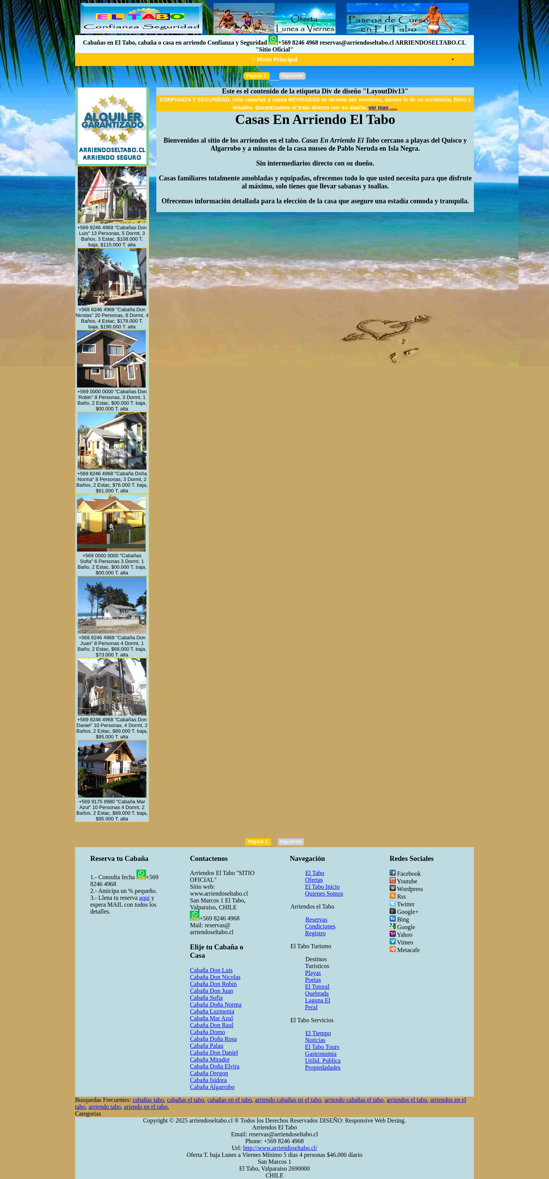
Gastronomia (321, 1053)
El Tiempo (318, 1033)
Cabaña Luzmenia (212, 1011)
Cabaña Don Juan (211, 991)
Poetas (313, 979)
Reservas (316, 919)
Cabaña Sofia (206, 997)
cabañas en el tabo (229, 1100)
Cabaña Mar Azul (211, 1018)
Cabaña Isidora (208, 1080)
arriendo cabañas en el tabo (288, 1100)
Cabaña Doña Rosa (213, 1039)
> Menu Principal (274, 59)
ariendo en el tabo (145, 1106)
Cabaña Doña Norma (215, 1004)
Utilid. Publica (322, 1060)
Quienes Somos (324, 893)
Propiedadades (322, 1067)
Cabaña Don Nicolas (215, 977)
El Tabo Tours (322, 1047)
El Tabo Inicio (322, 886)
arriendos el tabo (407, 1100)
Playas (313, 973)
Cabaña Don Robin (213, 984)
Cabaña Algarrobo (212, 1087)
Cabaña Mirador (210, 1059)
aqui (144, 897)
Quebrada (317, 993)
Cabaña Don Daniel (214, 1052)
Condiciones (320, 926)
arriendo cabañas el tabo (354, 1100)
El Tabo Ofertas (314, 876)
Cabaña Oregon (209, 1073)
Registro (315, 933)
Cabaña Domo (207, 1032)
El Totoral (317, 986)
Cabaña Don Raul (211, 1025)
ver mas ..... (382, 108)
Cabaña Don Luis (211, 970)
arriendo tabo (104, 1106)
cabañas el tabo (185, 1100)
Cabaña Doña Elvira (214, 1066)
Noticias (315, 1040)
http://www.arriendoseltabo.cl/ (280, 1148)
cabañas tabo (148, 1100)
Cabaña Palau (206, 1045)
